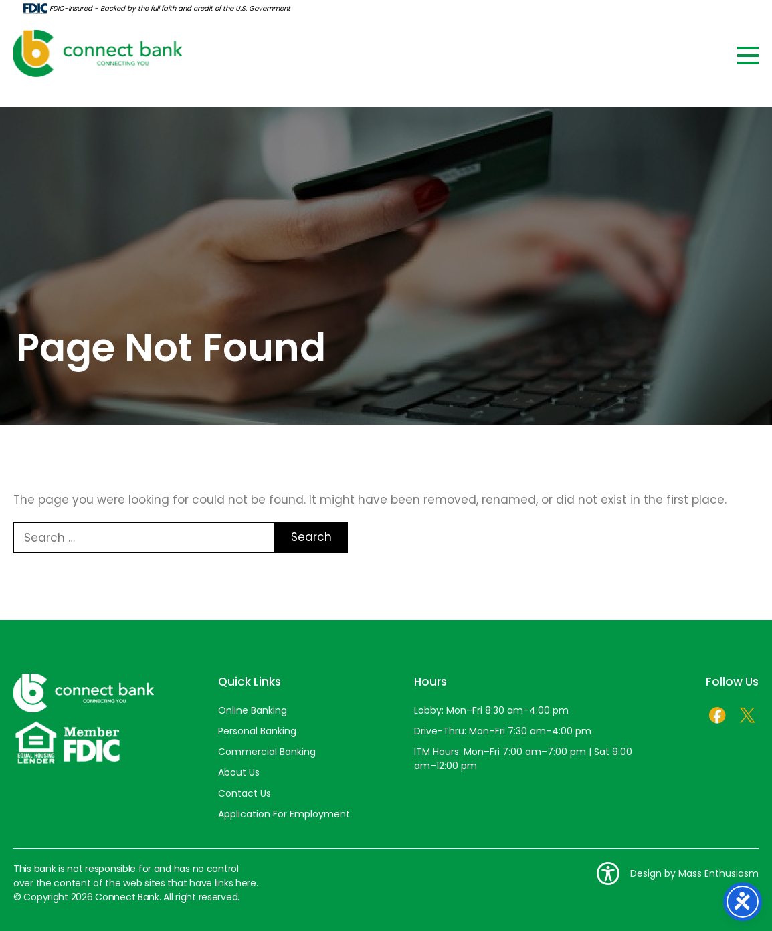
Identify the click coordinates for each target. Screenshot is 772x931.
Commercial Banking (267, 751)
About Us (239, 772)
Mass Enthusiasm (718, 873)
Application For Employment (284, 814)
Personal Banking (257, 731)
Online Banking (252, 710)
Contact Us (244, 793)
